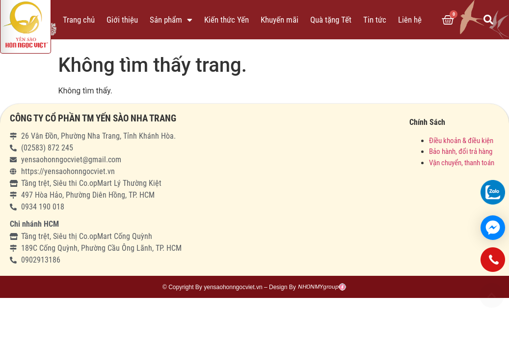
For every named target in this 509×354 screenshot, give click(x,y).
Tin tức (374, 20)
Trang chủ (79, 20)
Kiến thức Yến (226, 20)
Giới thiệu (122, 20)
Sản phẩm (171, 20)
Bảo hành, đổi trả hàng (460, 151)
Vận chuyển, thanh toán (461, 162)
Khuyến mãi (279, 20)
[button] (492, 295)
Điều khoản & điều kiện (461, 140)
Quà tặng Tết (330, 20)
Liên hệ (410, 20)
